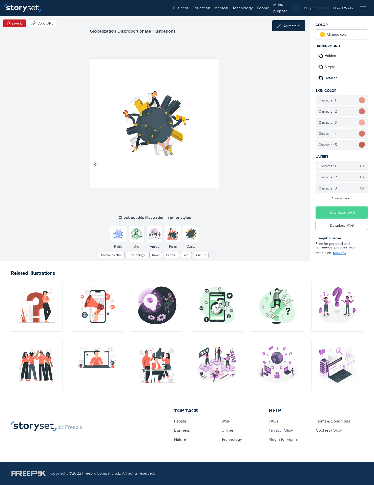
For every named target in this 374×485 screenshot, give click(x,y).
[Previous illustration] (95, 164)
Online (227, 430)
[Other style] (118, 234)
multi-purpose (162, 8)
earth (186, 255)
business (57, 8)
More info (339, 253)
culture (201, 255)
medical (98, 8)
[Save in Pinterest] (14, 23)
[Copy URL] (42, 23)
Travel (156, 255)
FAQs (273, 421)
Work (225, 421)
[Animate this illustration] (288, 25)
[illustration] (37, 306)
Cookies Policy (329, 430)
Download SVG (341, 212)
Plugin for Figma (283, 439)
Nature (180, 439)
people (139, 8)
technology (119, 8)
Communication (111, 255)
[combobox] (239, 8)
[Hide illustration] (362, 166)
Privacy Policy (281, 430)
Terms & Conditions (333, 421)
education (78, 8)
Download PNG (342, 225)
